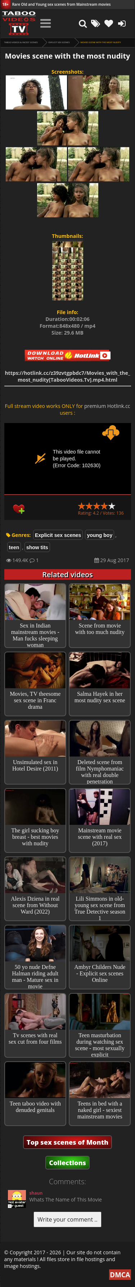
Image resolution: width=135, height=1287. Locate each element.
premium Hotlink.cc (107, 406)
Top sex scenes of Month (67, 1142)
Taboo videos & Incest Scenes (21, 42)
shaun (36, 1193)
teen (14, 547)
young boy (99, 535)
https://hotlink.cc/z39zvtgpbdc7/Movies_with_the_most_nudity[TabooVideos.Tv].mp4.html (67, 376)
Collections (67, 1162)
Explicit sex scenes (59, 42)
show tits (37, 547)
